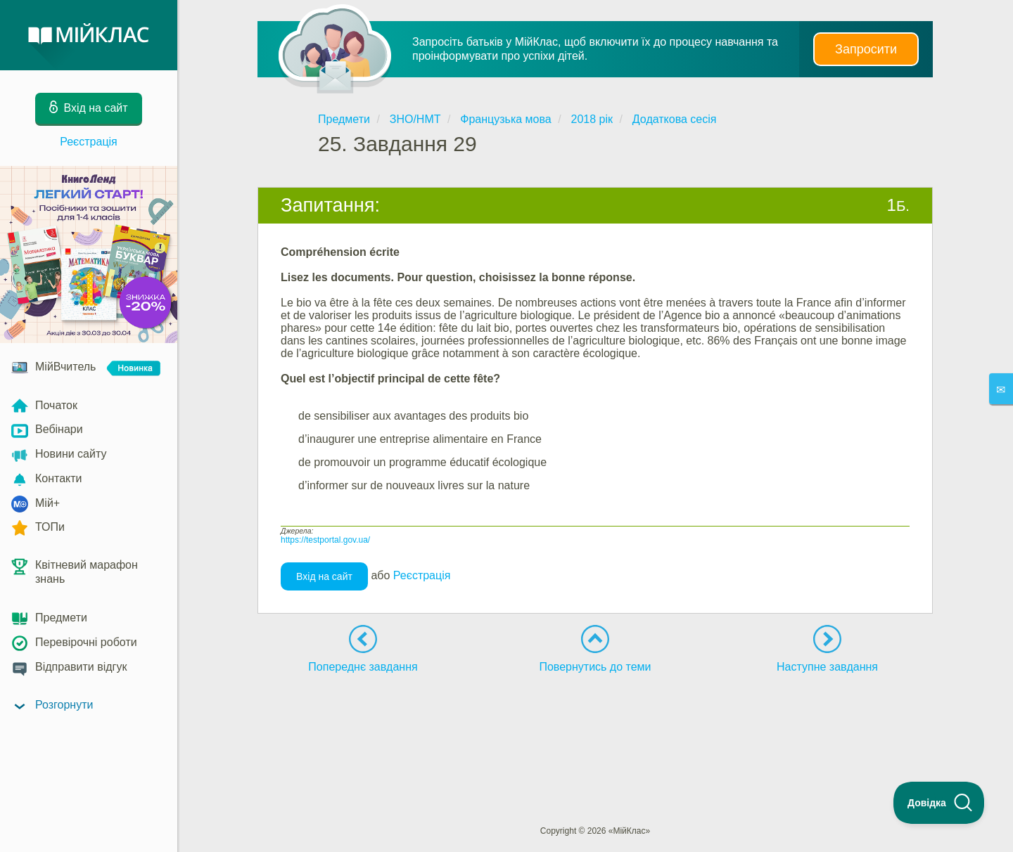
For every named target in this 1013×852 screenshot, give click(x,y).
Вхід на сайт (324, 576)
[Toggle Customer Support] (939, 803)
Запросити (866, 49)
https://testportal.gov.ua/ (325, 540)
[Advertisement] (595, 723)
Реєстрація (88, 142)
